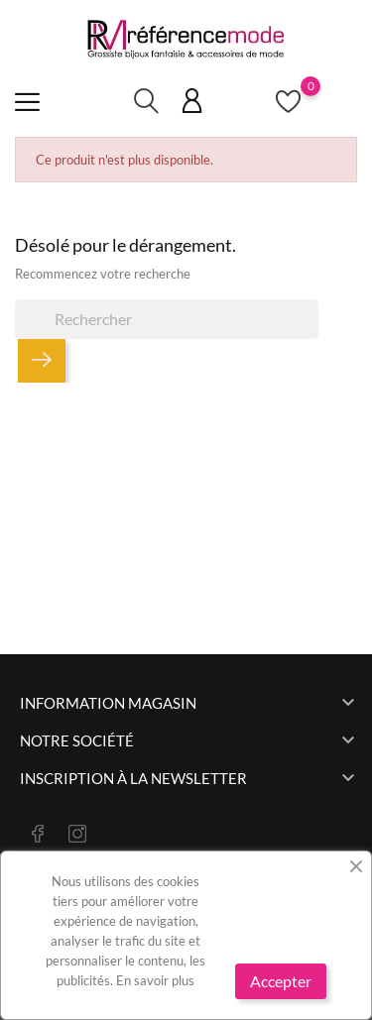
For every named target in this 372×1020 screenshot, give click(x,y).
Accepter (280, 980)
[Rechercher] (166, 319)
